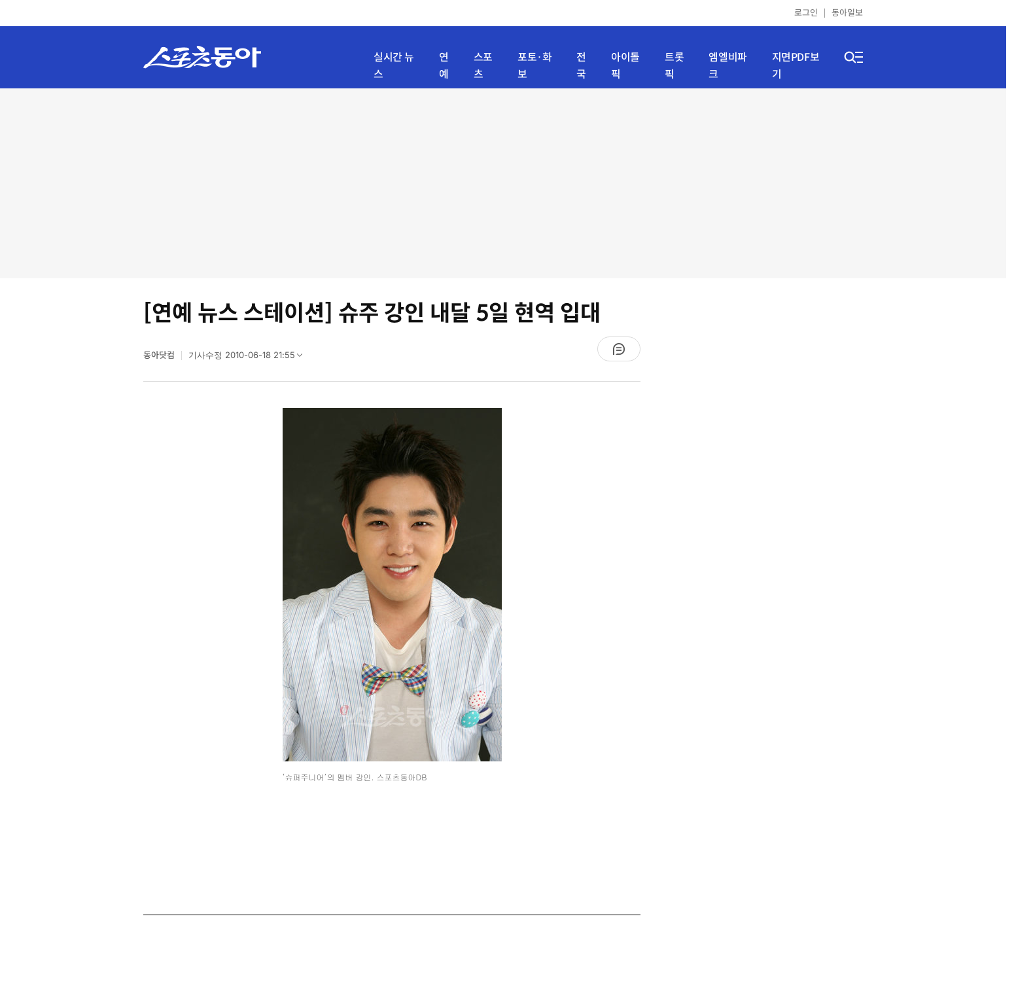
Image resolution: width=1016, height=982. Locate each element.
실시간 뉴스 (394, 65)
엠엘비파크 (727, 65)
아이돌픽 (625, 65)
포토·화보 (534, 65)
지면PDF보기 (796, 65)
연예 (444, 65)
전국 (581, 65)
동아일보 (847, 12)
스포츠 (483, 65)
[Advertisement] (503, 183)
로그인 (806, 12)
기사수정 (249, 358)
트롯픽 (674, 65)
